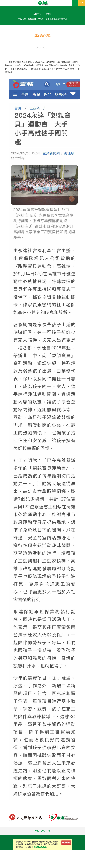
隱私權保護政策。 (41, 847)
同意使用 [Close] (66, 842)
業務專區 (75, 3)
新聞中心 (37, 14)
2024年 (49, 14)
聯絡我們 (81, 3)
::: (0, 7)
